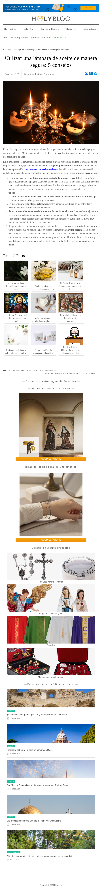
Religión (71, 29)
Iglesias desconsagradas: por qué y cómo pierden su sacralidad (37, 715)
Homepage (7, 49)
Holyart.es (10, 29)
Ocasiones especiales (16, 37)
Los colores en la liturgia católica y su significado (32, 370)
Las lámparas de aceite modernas (41, 169)
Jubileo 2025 (62, 37)
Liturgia (28, 29)
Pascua (35, 37)
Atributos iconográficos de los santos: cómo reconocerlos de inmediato (40, 856)
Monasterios (91, 29)
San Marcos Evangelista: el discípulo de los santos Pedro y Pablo (37, 785)
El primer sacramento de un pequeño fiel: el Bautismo (69, 374)
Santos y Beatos (50, 29)
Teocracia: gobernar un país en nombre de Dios (29, 750)
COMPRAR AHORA (51, 459)
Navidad (46, 37)
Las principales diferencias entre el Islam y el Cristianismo (34, 821)
